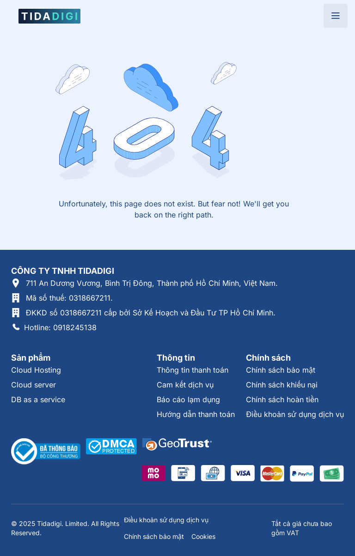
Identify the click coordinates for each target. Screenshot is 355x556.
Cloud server (33, 384)
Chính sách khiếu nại (282, 384)
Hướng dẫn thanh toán (196, 414)
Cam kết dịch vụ (185, 384)
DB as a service (38, 399)
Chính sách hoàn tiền (282, 399)
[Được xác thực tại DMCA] (111, 451)
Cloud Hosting (36, 370)
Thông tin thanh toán (192, 370)
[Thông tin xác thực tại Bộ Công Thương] (45, 451)
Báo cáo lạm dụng (188, 399)
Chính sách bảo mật (280, 370)
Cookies (203, 536)
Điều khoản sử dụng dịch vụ (295, 414)
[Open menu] (336, 16)
